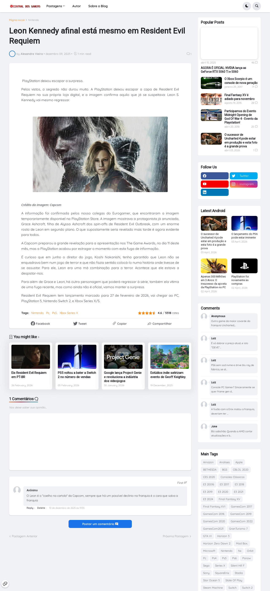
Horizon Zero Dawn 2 (216, 543)
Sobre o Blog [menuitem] (98, 6)
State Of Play (233, 580)
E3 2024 (208, 499)
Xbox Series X (69, 313)
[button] (247, 6)
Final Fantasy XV (229, 499)
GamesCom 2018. (214, 514)
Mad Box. (242, 543)
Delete (41, 507)
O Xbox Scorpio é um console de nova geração (241, 80)
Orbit (250, 550)
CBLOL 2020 (240, 469)
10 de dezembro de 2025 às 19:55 (67, 507)
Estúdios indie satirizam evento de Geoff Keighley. (168, 375)
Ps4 (214, 558)
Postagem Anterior (24, 536)
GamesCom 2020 (214, 521)
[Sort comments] (182, 483)
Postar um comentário (100, 524)
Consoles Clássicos (232, 477)
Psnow (246, 558)
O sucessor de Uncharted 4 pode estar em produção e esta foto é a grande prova (240, 140)
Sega (206, 565)
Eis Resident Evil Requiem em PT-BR (28, 375)
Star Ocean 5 (211, 580)
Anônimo (32, 490)
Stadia (239, 573)
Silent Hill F (237, 565)
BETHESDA (209, 469)
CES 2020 (209, 477)
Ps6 (234, 558)
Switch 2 (247, 587)
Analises (224, 462)
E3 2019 (207, 491)
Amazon (208, 462)
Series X (220, 565)
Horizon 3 (223, 536)
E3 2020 (223, 491)
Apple (239, 462)
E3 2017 (224, 484)
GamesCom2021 (213, 528)
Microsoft (209, 550)
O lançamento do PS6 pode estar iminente (244, 235)
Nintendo (33, 20)
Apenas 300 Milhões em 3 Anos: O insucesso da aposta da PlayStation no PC (214, 282)
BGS (224, 469)
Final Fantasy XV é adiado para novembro (239, 97)
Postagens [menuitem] (54, 6)
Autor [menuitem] (76, 6)
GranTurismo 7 (238, 528)
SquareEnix (222, 573)
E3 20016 (208, 484)
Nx (239, 550)
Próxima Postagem (176, 536)
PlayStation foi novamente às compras (240, 280)
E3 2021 (238, 491)
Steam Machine (213, 587)
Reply (30, 507)
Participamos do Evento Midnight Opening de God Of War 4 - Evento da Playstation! (241, 116)
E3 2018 (239, 484)
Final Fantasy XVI (214, 506)
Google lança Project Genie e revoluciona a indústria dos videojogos (123, 377)
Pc (47, 313)
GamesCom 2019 (240, 514)
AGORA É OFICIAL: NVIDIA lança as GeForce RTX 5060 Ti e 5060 (223, 69)
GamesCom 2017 (241, 506)
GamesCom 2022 (241, 521)
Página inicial (16, 20)
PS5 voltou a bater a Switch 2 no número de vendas (77, 375)
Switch (232, 587)
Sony (206, 573)
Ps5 (54, 313)
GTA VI (207, 536)
